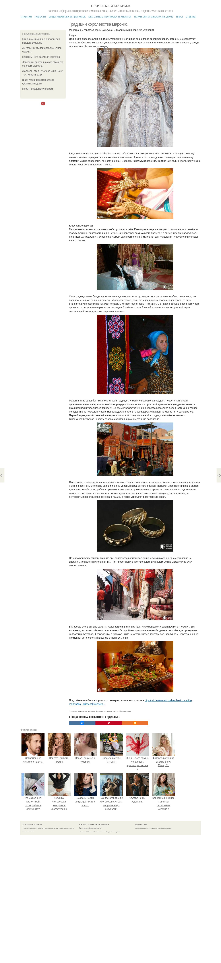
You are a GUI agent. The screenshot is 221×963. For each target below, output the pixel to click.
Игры (179, 16)
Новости (40, 16)
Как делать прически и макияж (109, 16)
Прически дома (125, 711)
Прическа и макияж (110, 6)
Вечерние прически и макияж (107, 711)
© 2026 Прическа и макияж (32, 824)
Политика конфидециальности (90, 828)
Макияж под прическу (86, 711)
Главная (26, 16)
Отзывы (191, 16)
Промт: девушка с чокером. (37, 88)
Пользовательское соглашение (98, 824)
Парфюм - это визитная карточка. (41, 57)
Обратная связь (141, 824)
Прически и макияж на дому (153, 16)
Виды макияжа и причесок (67, 16)
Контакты (82, 824)
